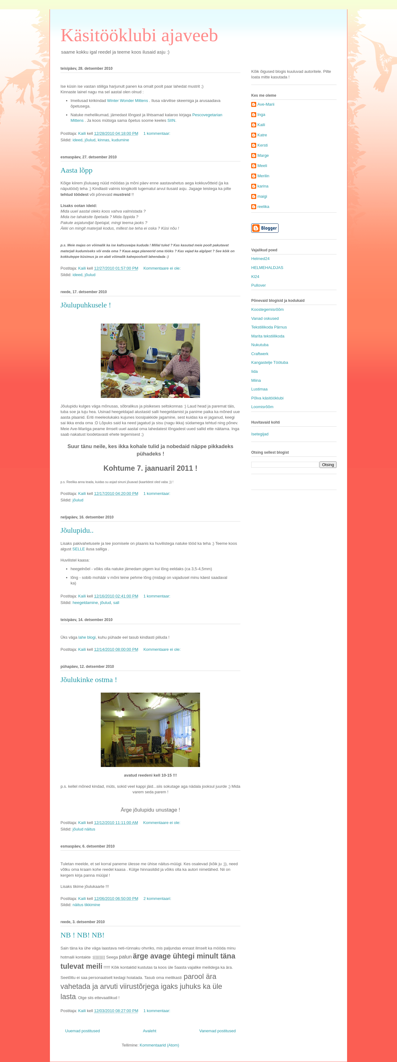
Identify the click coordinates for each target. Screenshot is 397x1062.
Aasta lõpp (76, 170)
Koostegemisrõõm (267, 309)
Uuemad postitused (82, 1031)
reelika (263, 206)
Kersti (262, 145)
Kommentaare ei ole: (162, 268)
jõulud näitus (84, 829)
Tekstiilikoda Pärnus (269, 327)
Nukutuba (260, 344)
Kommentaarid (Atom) (159, 1045)
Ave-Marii (265, 104)
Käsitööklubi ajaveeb (139, 35)
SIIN (171, 120)
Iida (254, 371)
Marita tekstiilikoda (267, 336)
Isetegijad (260, 434)
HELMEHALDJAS (267, 267)
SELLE (78, 549)
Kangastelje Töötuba (269, 362)
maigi (262, 196)
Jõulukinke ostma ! (88, 680)
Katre (262, 135)
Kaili (261, 124)
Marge (263, 155)
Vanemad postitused (217, 1031)
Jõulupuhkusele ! (85, 305)
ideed (78, 140)
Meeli (262, 165)
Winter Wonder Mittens (127, 100)
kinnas (103, 140)
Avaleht (149, 1031)
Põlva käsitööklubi (267, 398)
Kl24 (255, 276)
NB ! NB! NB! (82, 935)
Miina (256, 380)
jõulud (90, 140)
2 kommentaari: (157, 898)
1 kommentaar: (157, 133)
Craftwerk (260, 353)
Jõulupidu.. (77, 530)
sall (116, 602)
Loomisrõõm (262, 406)
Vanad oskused (265, 318)
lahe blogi (86, 637)
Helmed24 (260, 258)
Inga (261, 114)
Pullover (258, 285)
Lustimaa (259, 389)
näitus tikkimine (86, 904)
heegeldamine (85, 602)
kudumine (120, 140)
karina (262, 186)
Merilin (263, 176)
